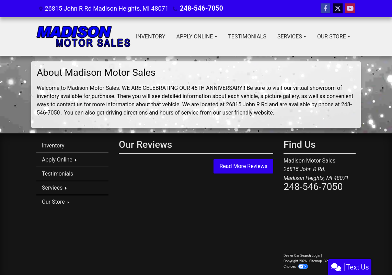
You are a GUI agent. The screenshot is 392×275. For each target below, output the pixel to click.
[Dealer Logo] (83, 36)
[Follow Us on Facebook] (325, 8)
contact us (70, 104)
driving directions (127, 112)
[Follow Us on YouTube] (350, 8)
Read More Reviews (243, 166)
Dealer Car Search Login (302, 256)
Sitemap (315, 261)
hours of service (179, 112)
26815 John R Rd (246, 104)
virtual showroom (314, 88)
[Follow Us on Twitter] (338, 8)
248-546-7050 (200, 8)
